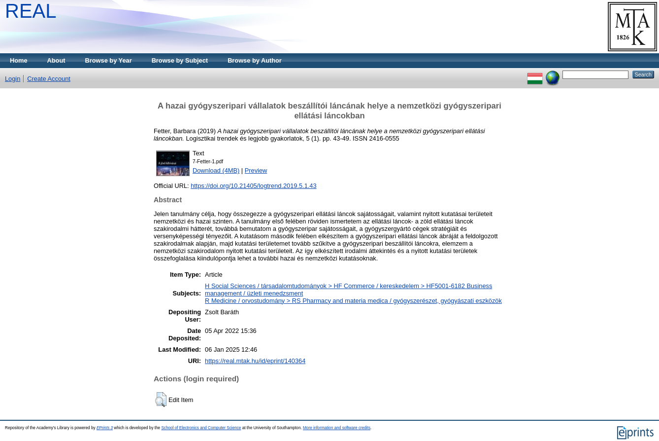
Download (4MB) (216, 170)
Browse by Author (255, 60)
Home (19, 60)
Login (12, 78)
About (56, 60)
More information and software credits (336, 428)
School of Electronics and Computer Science (201, 428)
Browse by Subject (180, 60)
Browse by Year (108, 60)
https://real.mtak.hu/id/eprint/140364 (255, 361)
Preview (256, 170)
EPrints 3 (105, 428)
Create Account (48, 78)
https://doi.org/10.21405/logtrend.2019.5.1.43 (253, 185)
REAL (31, 11)
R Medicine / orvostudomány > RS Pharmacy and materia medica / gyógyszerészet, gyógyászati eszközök (353, 300)
